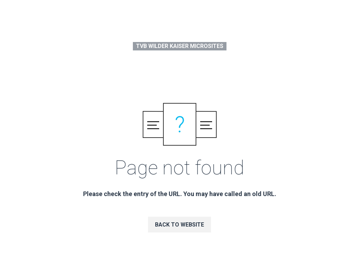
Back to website (179, 224)
